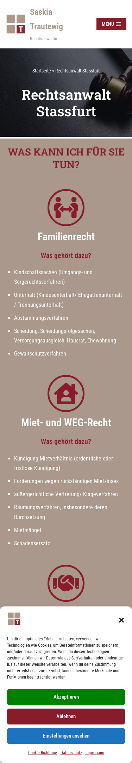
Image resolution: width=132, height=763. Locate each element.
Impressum (95, 752)
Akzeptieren (66, 697)
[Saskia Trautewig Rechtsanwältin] (45, 24)
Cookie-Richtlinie (42, 752)
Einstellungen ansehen (66, 736)
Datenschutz (71, 752)
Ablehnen (66, 716)
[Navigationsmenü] (111, 24)
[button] (121, 620)
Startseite (41, 71)
